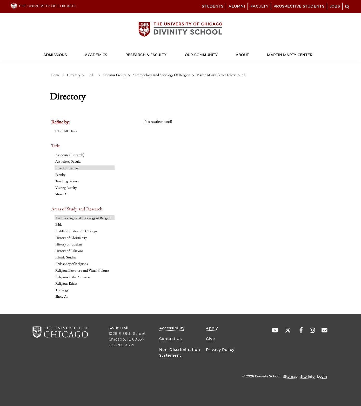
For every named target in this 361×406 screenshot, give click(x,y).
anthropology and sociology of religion (161, 74)
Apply (212, 328)
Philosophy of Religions (71, 263)
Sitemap (290, 376)
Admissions (55, 55)
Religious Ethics (66, 283)
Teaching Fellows (67, 181)
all (91, 74)
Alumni (237, 6)
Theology (61, 290)
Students (212, 6)
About (242, 55)
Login (322, 376)
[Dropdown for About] (249, 52)
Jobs (335, 6)
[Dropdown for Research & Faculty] (166, 52)
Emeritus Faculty (67, 168)
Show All (61, 194)
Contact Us (170, 338)
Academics (96, 55)
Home (55, 74)
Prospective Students (298, 6)
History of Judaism (68, 244)
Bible (58, 224)
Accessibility (172, 328)
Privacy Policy (220, 349)
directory (73, 74)
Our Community (201, 55)
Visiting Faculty (66, 187)
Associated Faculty (68, 161)
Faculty (259, 6)
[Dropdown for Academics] (107, 52)
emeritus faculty (114, 74)
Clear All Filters (66, 131)
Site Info (307, 376)
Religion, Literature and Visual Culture (82, 270)
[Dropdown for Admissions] (67, 52)
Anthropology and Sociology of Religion (83, 218)
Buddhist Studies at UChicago (76, 231)
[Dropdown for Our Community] (218, 52)
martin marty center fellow (216, 74)
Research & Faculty (146, 55)
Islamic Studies (65, 257)
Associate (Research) (69, 154)
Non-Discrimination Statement (179, 352)
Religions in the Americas (72, 277)
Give (210, 338)
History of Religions (69, 250)
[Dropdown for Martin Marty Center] (312, 52)
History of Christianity (71, 237)
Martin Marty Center (289, 55)
